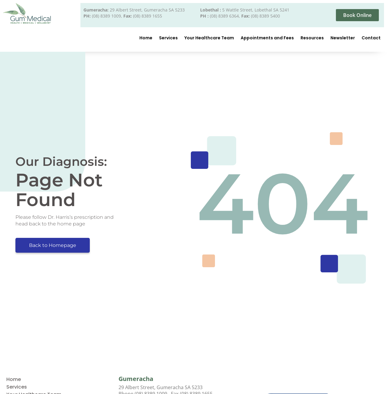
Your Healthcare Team (209, 38)
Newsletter (342, 38)
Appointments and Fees (267, 38)
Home (145, 38)
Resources (312, 38)
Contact (371, 38)
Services (168, 38)
